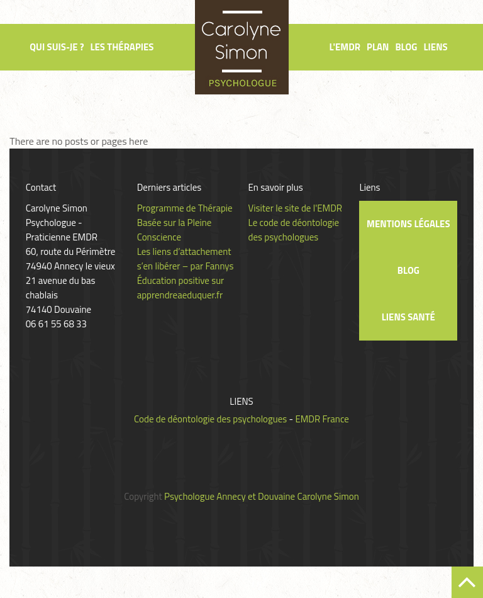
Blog (406, 47)
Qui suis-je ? (57, 47)
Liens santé (408, 317)
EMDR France (321, 419)
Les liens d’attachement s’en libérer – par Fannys (185, 258)
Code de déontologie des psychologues (210, 419)
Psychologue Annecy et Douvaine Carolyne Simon (261, 496)
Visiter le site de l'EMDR (295, 208)
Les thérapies (121, 47)
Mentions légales (408, 224)
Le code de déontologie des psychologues (294, 229)
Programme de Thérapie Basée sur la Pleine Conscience (185, 222)
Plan (378, 47)
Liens (435, 47)
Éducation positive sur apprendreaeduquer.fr (181, 287)
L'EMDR (344, 47)
